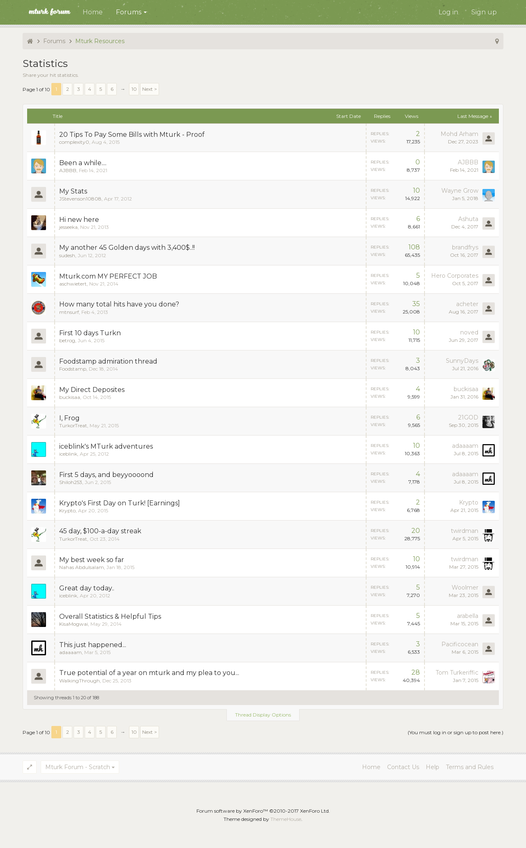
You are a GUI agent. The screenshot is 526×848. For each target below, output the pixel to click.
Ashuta (468, 219)
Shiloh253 (70, 482)
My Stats (73, 191)
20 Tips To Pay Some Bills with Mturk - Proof (132, 134)
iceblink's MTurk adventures (106, 446)
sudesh (67, 255)
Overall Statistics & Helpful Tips (110, 616)
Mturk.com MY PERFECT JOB (108, 276)
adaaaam (465, 445)
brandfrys (465, 247)
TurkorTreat (73, 425)
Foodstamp (72, 369)
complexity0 (74, 142)
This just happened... (92, 645)
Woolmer (465, 587)
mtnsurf (69, 312)
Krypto (67, 510)
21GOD (468, 417)
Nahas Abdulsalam (81, 567)
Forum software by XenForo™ (263, 811)
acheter (467, 304)
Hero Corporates (454, 275)
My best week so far (91, 560)
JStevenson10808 (80, 199)
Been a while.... (82, 163)
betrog (67, 340)
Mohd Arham (459, 134)
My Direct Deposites (92, 390)
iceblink (68, 454)
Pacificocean (459, 644)
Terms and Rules (470, 767)
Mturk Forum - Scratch (77, 767)
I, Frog (69, 418)
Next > (149, 89)
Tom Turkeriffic (457, 672)
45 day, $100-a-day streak (100, 531)
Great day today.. (86, 588)
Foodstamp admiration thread (108, 361)
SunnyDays (462, 360)
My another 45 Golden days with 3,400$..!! (127, 247)
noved (469, 332)
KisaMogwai (73, 624)
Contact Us (403, 767)
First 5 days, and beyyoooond (106, 475)
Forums (128, 12)
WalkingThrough (79, 680)
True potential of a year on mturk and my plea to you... (149, 673)
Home (93, 12)
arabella (467, 616)
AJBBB (67, 170)
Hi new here (79, 220)
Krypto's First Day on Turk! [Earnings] (119, 503)
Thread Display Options (263, 715)
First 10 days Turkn (90, 333)
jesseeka (68, 227)
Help (432, 767)
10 (134, 89)
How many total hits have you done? (119, 304)
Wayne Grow (459, 190)
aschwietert (73, 284)
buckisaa (69, 397)
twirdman (464, 531)
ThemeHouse (285, 819)
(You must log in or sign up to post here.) (455, 732)
